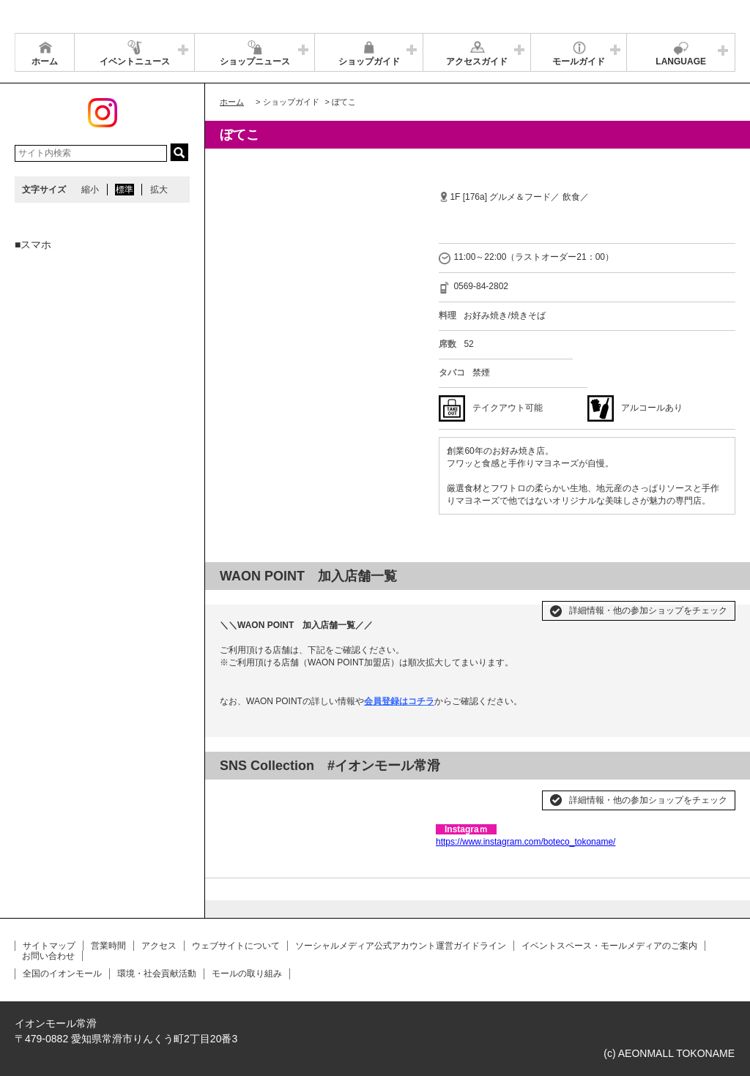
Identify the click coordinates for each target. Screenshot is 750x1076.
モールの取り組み (247, 973)
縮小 (90, 189)
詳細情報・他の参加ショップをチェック (648, 610)
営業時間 (108, 946)
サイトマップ (49, 946)
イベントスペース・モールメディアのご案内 (609, 946)
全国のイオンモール (62, 973)
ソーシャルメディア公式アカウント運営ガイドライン (400, 946)
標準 (124, 189)
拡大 (159, 189)
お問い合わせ (48, 956)
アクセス (159, 946)
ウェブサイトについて (236, 946)
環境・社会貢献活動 (156, 973)
